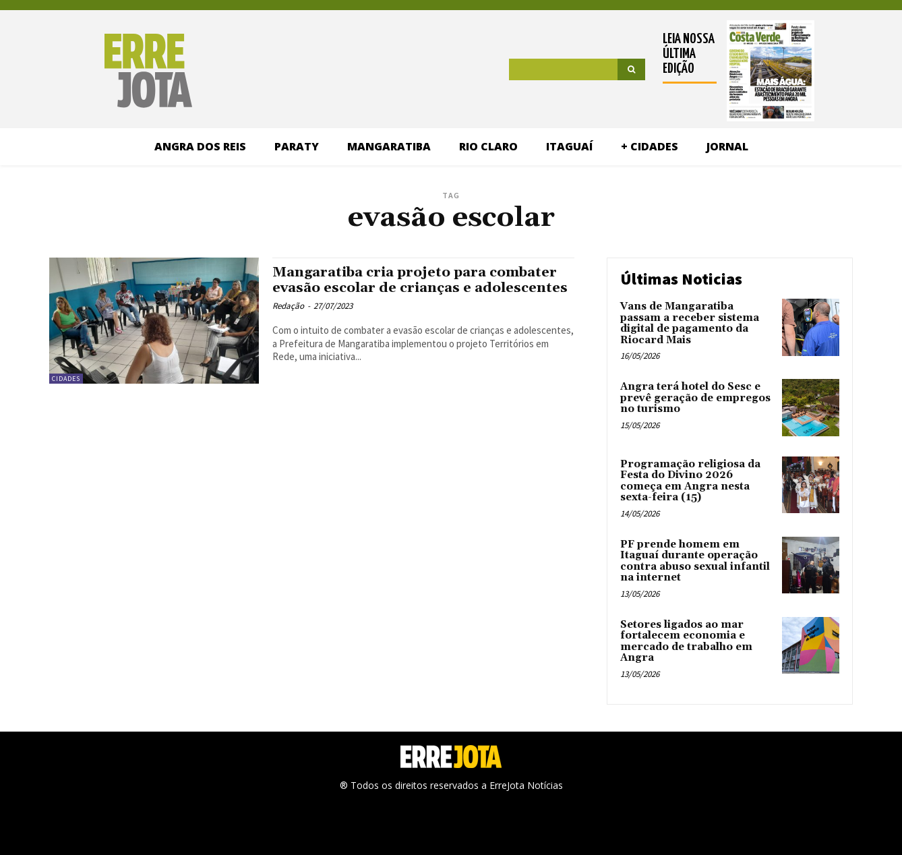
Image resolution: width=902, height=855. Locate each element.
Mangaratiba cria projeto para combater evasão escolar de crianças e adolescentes (421, 288)
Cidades (66, 378)
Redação (288, 322)
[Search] (631, 69)
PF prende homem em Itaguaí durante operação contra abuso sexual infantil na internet (695, 561)
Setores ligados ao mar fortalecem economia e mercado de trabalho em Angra (686, 641)
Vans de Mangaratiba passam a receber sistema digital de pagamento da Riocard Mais (689, 323)
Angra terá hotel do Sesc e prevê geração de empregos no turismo (695, 397)
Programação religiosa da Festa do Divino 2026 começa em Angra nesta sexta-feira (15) (690, 481)
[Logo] (104, 71)
